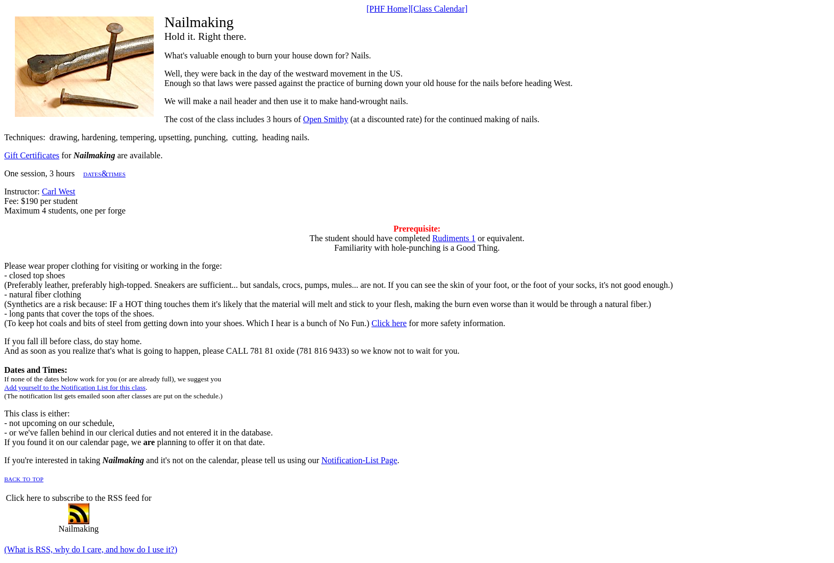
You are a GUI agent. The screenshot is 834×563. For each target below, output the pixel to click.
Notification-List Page (359, 460)
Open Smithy (325, 119)
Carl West (59, 191)
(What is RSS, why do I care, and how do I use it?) (90, 549)
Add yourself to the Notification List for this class (75, 387)
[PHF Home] (388, 8)
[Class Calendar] (439, 8)
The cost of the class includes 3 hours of (233, 119)
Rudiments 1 (454, 238)
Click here (388, 323)
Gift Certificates (32, 155)
